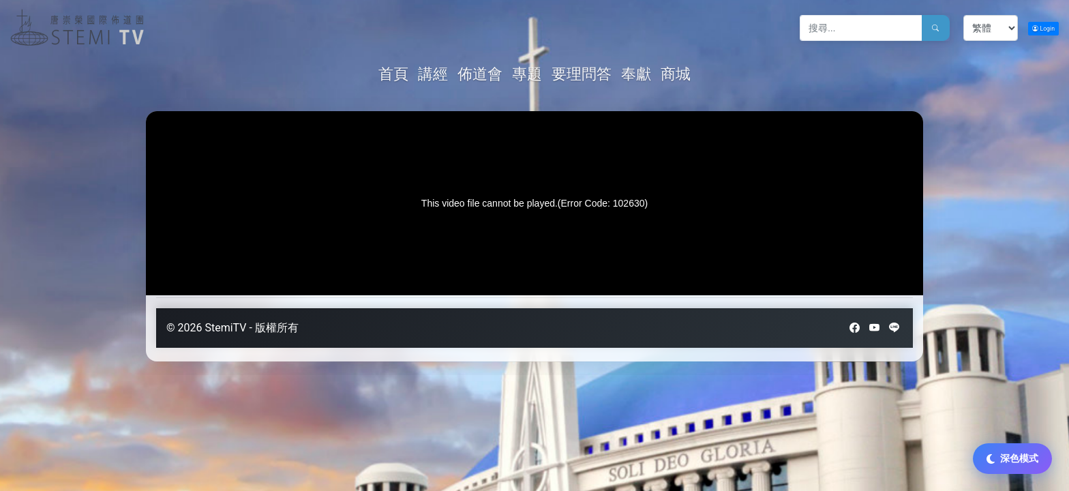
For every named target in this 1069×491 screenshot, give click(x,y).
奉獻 (636, 74)
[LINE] (894, 328)
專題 (527, 74)
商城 (676, 74)
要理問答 (582, 74)
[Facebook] (854, 328)
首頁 (395, 73)
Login (1043, 28)
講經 (433, 74)
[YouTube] (874, 328)
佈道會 (479, 74)
